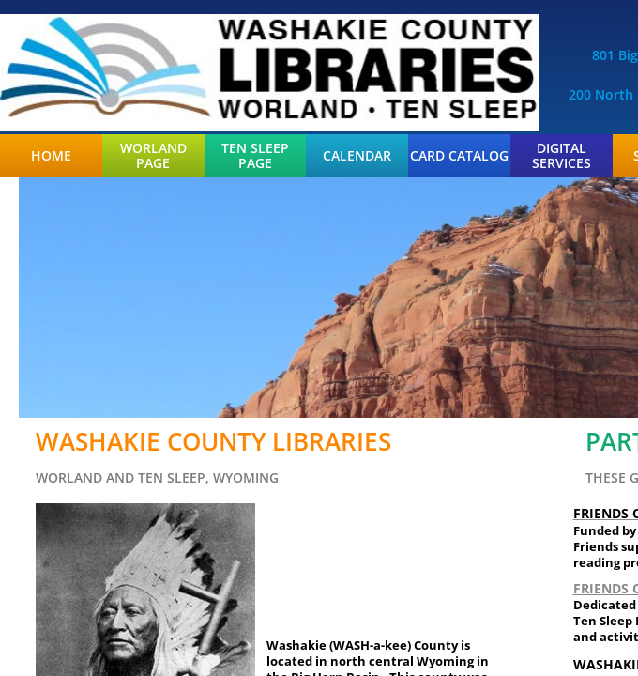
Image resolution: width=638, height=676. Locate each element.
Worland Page (153, 156)
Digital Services (561, 156)
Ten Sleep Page (255, 156)
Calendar (357, 155)
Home (51, 155)
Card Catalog (459, 155)
